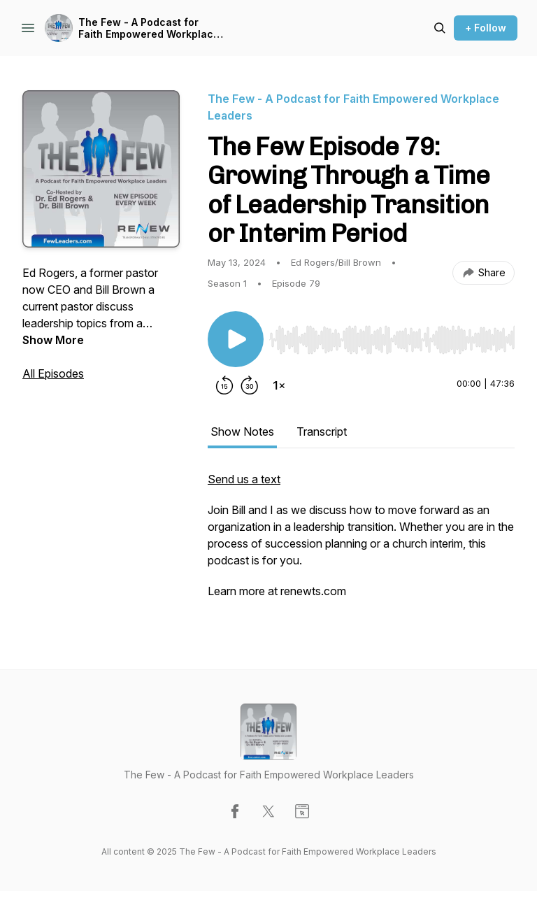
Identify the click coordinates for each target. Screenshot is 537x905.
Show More (53, 340)
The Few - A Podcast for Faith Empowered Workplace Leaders (149, 28)
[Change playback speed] (279, 385)
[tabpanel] (361, 542)
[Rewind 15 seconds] (224, 385)
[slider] (392, 340)
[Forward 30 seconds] (249, 385)
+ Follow (485, 28)
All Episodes (53, 373)
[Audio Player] (392, 335)
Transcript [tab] (321, 432)
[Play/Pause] (236, 339)
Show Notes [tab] (242, 432)
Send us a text (244, 479)
